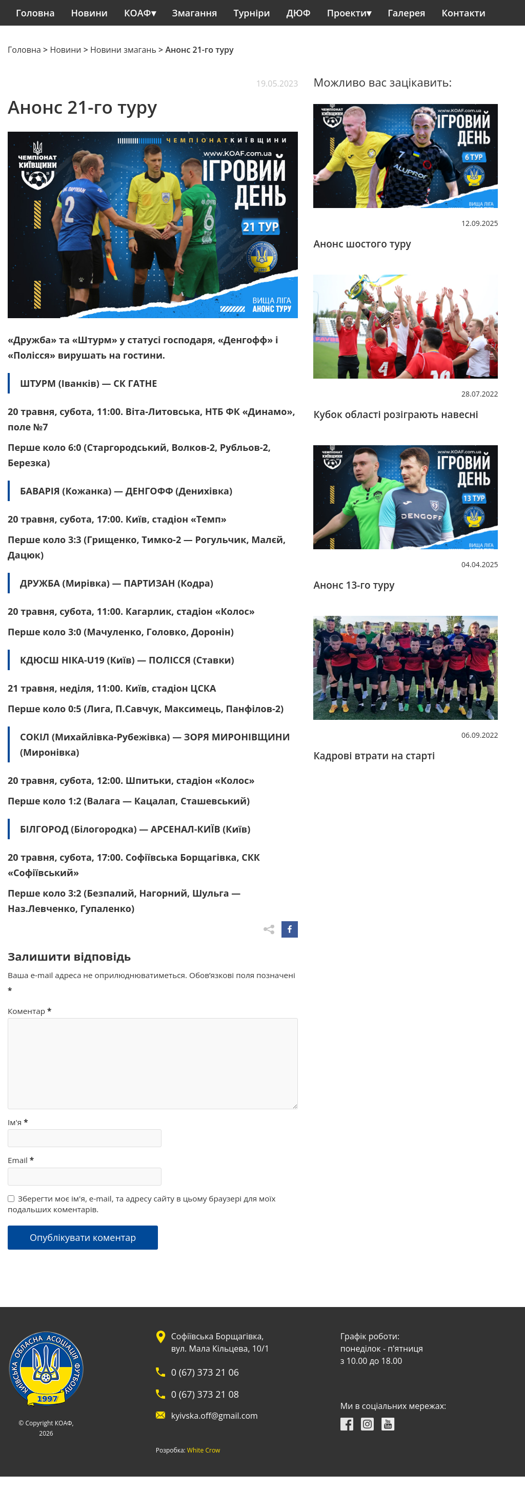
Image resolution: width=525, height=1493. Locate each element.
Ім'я (18, 1122)
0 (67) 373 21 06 (166, 1372)
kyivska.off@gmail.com (176, 1416)
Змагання (194, 13)
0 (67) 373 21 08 (166, 1394)
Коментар (29, 1011)
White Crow (165, 1450)
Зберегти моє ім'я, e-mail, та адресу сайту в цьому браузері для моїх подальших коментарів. (141, 1203)
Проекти (347, 13)
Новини (89, 13)
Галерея (406, 13)
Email (21, 1160)
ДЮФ (299, 13)
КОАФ (137, 13)
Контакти (464, 13)
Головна (35, 13)
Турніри (252, 13)
